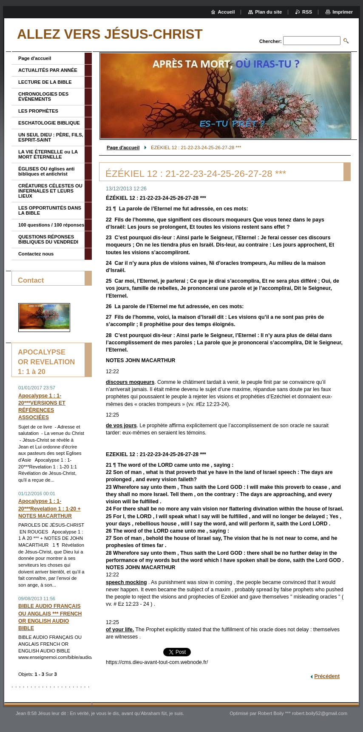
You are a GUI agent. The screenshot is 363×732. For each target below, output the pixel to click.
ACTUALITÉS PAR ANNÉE (47, 70)
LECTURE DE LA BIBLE (45, 82)
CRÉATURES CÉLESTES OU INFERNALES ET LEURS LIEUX (50, 191)
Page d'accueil (123, 147)
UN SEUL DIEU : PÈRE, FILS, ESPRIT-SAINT (50, 137)
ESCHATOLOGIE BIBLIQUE (49, 122)
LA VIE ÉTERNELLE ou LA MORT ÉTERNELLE (48, 154)
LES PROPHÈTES (38, 110)
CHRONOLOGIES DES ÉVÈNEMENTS (43, 96)
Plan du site (268, 11)
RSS (307, 11)
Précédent (327, 676)
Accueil (226, 11)
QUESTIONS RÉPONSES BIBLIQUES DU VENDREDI (48, 239)
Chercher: (270, 41)
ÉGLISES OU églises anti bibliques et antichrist (46, 171)
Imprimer (342, 11)
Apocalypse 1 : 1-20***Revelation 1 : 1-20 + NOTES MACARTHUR (49, 508)
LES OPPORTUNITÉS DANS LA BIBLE (49, 210)
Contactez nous (36, 253)
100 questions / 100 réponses (51, 224)
